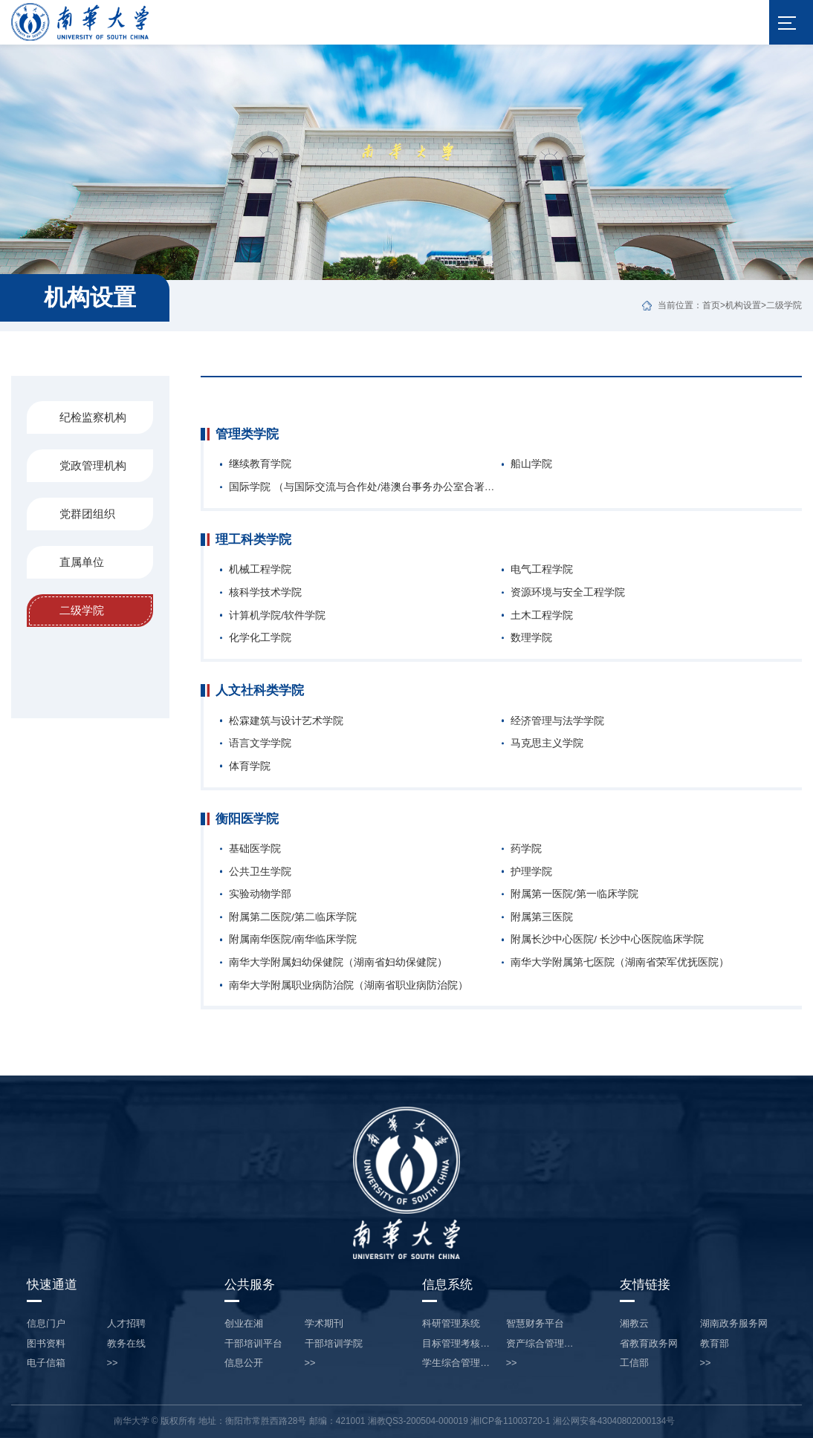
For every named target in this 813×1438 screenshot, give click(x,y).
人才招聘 (126, 1324)
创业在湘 (243, 1324)
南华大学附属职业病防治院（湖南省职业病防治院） (348, 985)
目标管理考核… (456, 1344)
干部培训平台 (253, 1344)
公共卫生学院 (260, 872)
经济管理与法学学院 (557, 721)
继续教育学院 (260, 464)
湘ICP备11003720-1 (510, 1421)
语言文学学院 (260, 743)
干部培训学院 (334, 1344)
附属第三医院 (542, 917)
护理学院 (531, 872)
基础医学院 (255, 849)
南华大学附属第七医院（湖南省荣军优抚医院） (620, 962)
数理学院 (531, 638)
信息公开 (243, 1363)
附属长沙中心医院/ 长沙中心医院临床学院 (607, 939)
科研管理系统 (451, 1324)
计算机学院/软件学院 (277, 616)
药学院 (526, 849)
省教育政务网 (649, 1344)
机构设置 (743, 305)
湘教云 (634, 1324)
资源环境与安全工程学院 (568, 593)
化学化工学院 (260, 638)
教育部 (714, 1344)
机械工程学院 (260, 570)
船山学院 (531, 464)
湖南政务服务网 (734, 1324)
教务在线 (126, 1344)
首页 (711, 305)
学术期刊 (324, 1324)
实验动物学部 (260, 894)
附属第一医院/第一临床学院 (574, 894)
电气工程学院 (542, 570)
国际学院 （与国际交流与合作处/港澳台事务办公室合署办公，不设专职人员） (365, 487)
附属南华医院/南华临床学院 (293, 939)
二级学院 (784, 305)
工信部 (634, 1363)
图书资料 (46, 1344)
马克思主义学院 (547, 743)
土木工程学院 (542, 616)
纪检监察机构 (92, 417)
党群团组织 (87, 513)
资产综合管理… (540, 1344)
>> (112, 1363)
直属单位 (81, 562)
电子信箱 (46, 1363)
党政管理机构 (92, 465)
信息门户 (46, 1324)
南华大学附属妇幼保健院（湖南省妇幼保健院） (338, 962)
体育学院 (250, 766)
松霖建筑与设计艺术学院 (286, 721)
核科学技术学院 (265, 593)
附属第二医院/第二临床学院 (293, 917)
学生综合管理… (456, 1363)
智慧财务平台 (535, 1324)
